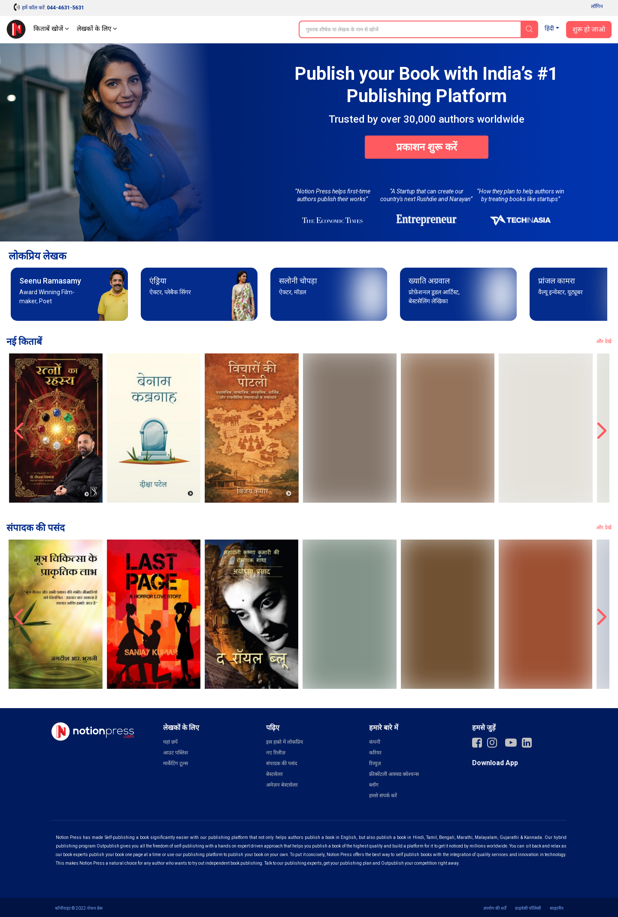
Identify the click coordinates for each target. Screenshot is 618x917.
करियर (375, 753)
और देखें (604, 341)
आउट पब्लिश (175, 753)
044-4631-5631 (65, 8)
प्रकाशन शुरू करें (426, 147)
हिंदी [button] (549, 28)
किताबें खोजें (51, 28)
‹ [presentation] (17, 428)
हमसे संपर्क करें (383, 796)
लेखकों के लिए (97, 28)
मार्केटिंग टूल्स (175, 763)
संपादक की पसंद (281, 763)
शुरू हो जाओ (589, 29)
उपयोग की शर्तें (494, 908)
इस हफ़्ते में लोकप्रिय (284, 742)
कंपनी (374, 742)
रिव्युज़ (375, 763)
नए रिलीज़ (275, 753)
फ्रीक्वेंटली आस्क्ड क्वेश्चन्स (394, 774)
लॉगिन (597, 6)
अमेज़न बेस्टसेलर (282, 785)
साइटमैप (556, 908)
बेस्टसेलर (274, 774)
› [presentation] (600, 428)
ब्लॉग (374, 785)
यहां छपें (170, 742)
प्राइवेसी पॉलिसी (528, 908)
